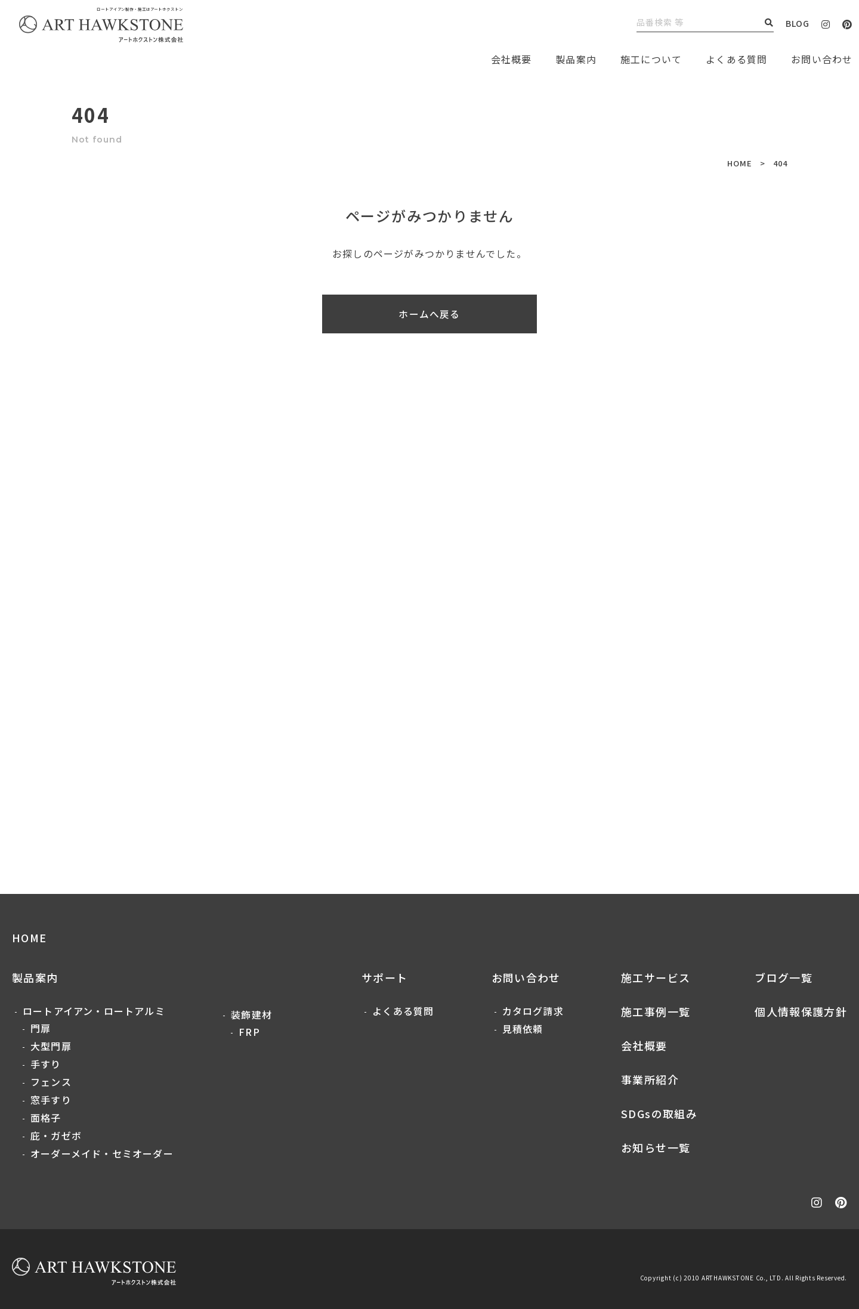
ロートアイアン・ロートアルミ (94, 1011)
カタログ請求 (533, 1011)
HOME (739, 163)
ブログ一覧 (783, 977)
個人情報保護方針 (801, 1011)
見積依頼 (522, 1029)
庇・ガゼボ (56, 1135)
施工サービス (655, 977)
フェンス (51, 1082)
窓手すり (51, 1100)
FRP (249, 1032)
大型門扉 (51, 1046)
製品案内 (576, 59)
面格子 (45, 1117)
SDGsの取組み (659, 1113)
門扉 (40, 1028)
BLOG (797, 23)
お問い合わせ (526, 977)
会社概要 (644, 1045)
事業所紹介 (650, 1079)
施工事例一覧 (655, 1011)
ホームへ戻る (429, 314)
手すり (45, 1064)
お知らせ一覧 (655, 1147)
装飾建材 (251, 1014)
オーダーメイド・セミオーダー (102, 1153)
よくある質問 (736, 59)
